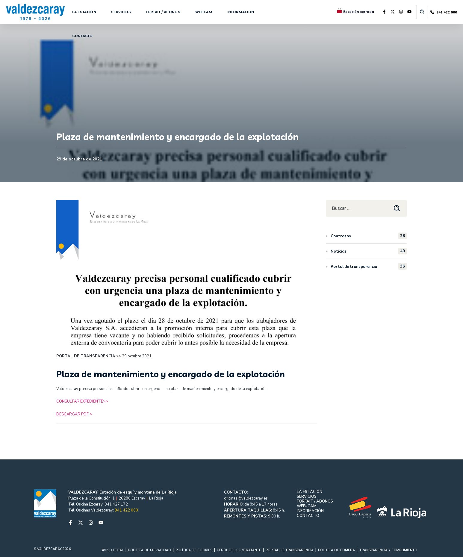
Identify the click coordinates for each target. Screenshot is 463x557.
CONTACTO (308, 515)
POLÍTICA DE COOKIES (193, 550)
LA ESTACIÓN (309, 491)
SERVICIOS (307, 496)
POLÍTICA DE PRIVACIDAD (149, 550)
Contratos (369, 236)
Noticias (369, 251)
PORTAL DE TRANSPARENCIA (290, 550)
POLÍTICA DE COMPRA (336, 550)
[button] (422, 12)
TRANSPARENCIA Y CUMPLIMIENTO (388, 550)
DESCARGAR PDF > (74, 414)
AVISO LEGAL (113, 550)
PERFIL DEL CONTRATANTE (239, 550)
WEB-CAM (307, 506)
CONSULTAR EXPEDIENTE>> (82, 401)
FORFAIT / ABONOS (315, 501)
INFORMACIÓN (310, 511)
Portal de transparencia (369, 266)
